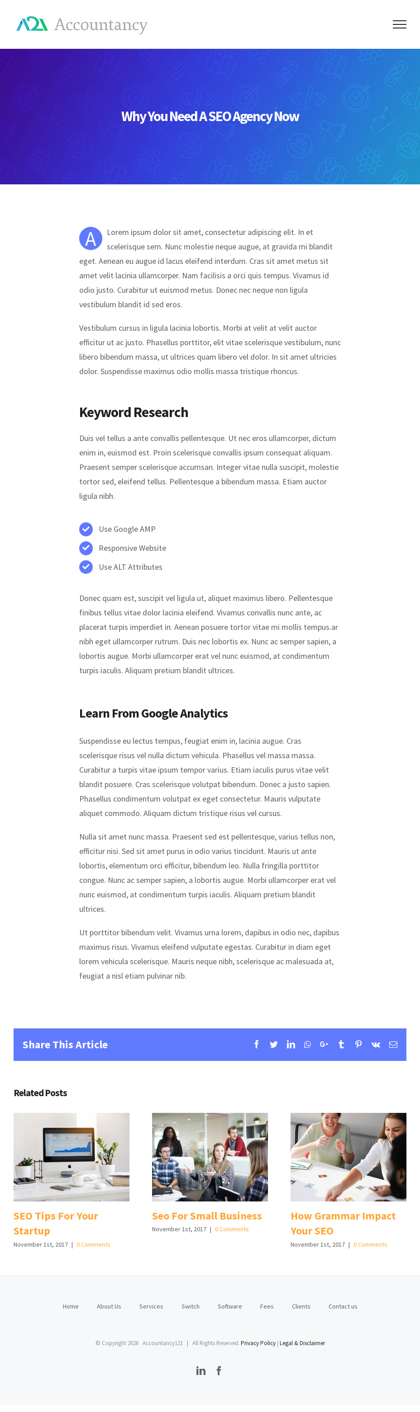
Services (151, 1306)
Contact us (343, 1306)
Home (71, 1306)
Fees (267, 1306)
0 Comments (93, 1244)
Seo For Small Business (207, 1216)
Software (230, 1306)
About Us (109, 1306)
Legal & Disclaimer (302, 1343)
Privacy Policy (258, 1343)
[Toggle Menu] (399, 24)
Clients (301, 1306)
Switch (190, 1306)
